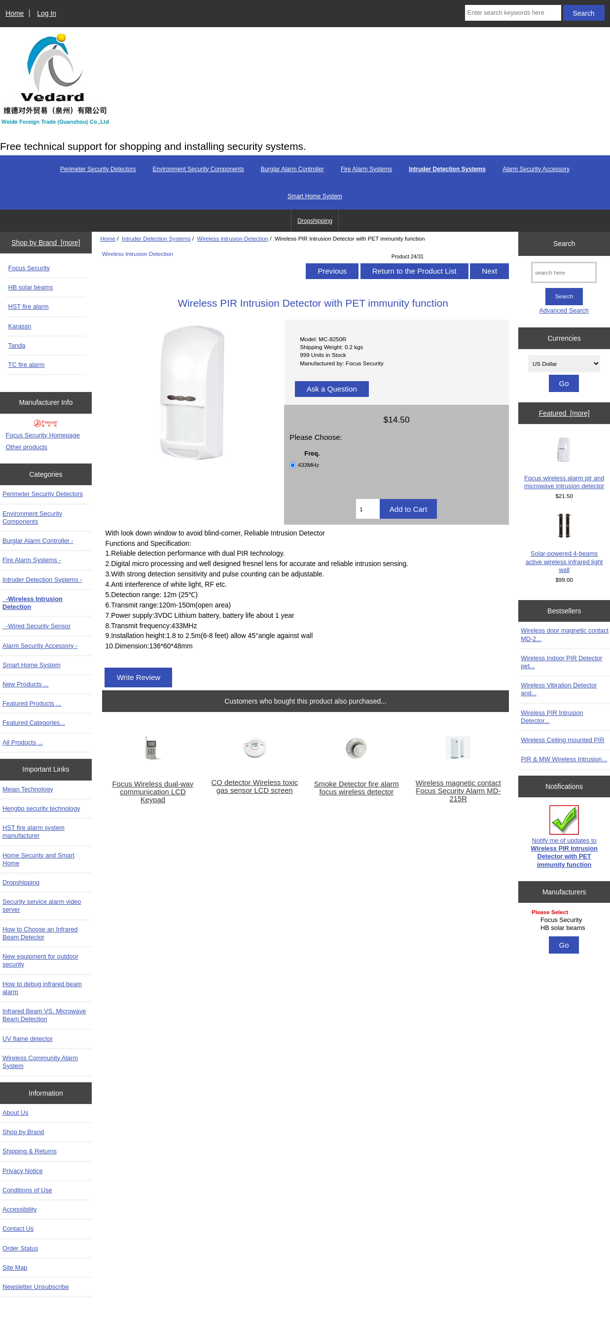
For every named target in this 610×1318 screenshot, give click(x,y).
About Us (15, 1112)
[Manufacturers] (564, 921)
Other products (26, 447)
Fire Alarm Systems (366, 169)
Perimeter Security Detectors (98, 169)
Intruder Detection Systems (156, 238)
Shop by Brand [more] (45, 243)
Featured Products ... (31, 703)
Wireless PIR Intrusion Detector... (552, 716)
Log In (46, 13)
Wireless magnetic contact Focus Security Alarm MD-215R (458, 791)
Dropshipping (314, 220)
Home (14, 13)
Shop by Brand (23, 1132)
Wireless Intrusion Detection (232, 238)
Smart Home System (314, 196)
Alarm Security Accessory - (39, 645)
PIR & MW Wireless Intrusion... (564, 759)
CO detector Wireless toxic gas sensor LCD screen (255, 786)
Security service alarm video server (41, 905)
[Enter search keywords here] (513, 13)
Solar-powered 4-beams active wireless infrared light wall (564, 543)
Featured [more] (564, 413)
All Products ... (22, 742)
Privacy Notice (22, 1171)
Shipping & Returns (29, 1151)
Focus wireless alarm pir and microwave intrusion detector (564, 463)
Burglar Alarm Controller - (37, 540)
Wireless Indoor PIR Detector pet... (561, 662)
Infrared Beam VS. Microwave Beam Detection (44, 1015)
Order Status (20, 1248)
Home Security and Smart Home (38, 859)
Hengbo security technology (41, 808)
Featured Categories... (33, 722)
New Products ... (25, 684)
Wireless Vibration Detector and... (559, 689)
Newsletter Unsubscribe (35, 1286)
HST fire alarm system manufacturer (33, 831)
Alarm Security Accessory (536, 169)
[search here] (564, 272)
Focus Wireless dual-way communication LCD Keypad (152, 792)
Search (564, 244)
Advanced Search (564, 310)
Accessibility (19, 1209)
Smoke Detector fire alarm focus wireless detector (356, 788)
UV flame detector (27, 1038)
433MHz (308, 465)
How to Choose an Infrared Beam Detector (39, 933)
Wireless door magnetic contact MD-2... (565, 634)
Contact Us (18, 1228)
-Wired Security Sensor (36, 626)
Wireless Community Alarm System (40, 1061)
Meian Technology (27, 789)
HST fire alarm (28, 306)
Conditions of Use (27, 1190)
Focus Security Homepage (43, 435)
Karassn (20, 326)
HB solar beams (30, 287)
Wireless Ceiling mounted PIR (562, 740)
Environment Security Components (198, 169)
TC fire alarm (26, 364)
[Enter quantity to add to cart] (368, 509)
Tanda (17, 345)
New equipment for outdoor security (40, 960)
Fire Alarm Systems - (31, 560)
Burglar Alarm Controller (292, 169)
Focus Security (29, 268)
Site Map (14, 1267)
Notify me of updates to (564, 836)
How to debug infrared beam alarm (42, 988)
